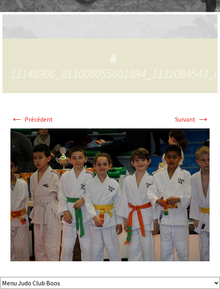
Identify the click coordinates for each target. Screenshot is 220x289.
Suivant (192, 119)
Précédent (31, 119)
